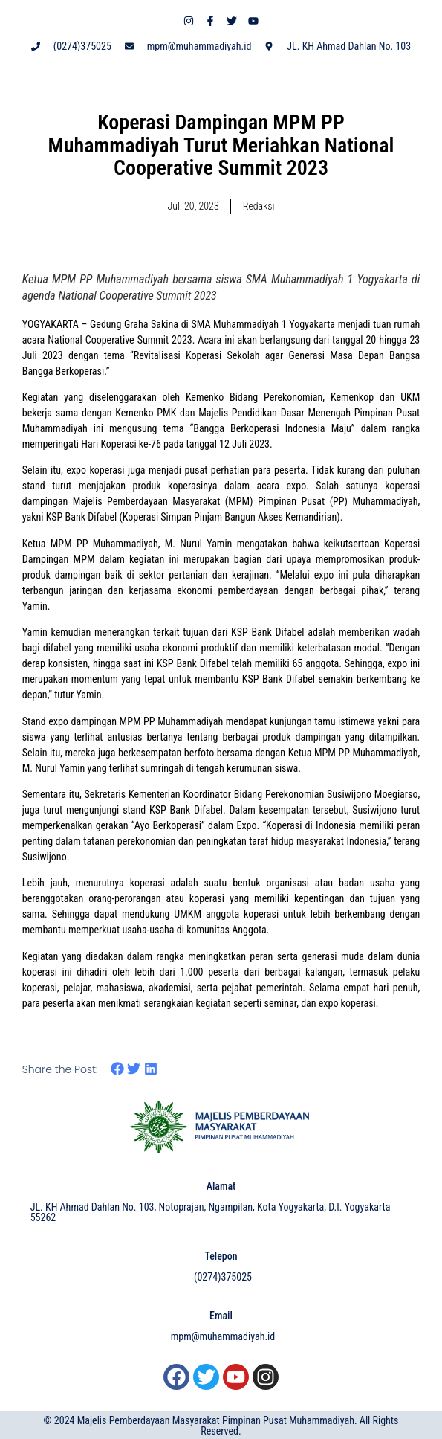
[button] (117, 1069)
